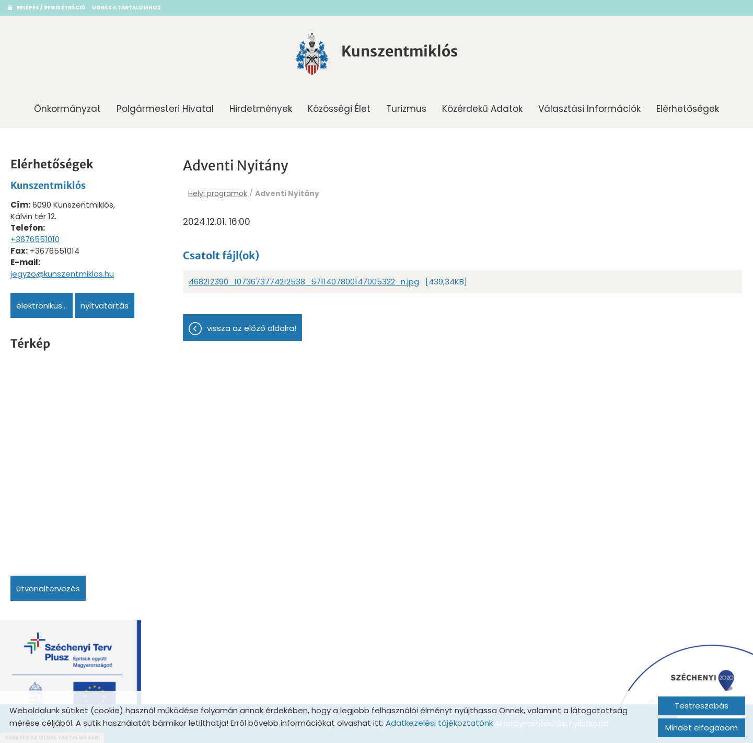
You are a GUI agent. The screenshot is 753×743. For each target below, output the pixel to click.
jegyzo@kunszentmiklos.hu (62, 273)
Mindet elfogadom (701, 727)
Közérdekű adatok (482, 108)
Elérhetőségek (687, 108)
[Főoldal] (312, 54)
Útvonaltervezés (48, 588)
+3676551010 (35, 239)
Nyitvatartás (104, 305)
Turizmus (406, 108)
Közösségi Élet (339, 108)
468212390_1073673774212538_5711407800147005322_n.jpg (304, 281)
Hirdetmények (260, 108)
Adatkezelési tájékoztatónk (439, 722)
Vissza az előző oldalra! (251, 328)
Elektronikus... (41, 305)
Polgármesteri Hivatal (165, 108)
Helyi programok (217, 193)
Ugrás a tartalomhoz (126, 8)
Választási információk (589, 108)
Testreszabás (701, 705)
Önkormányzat (67, 108)
